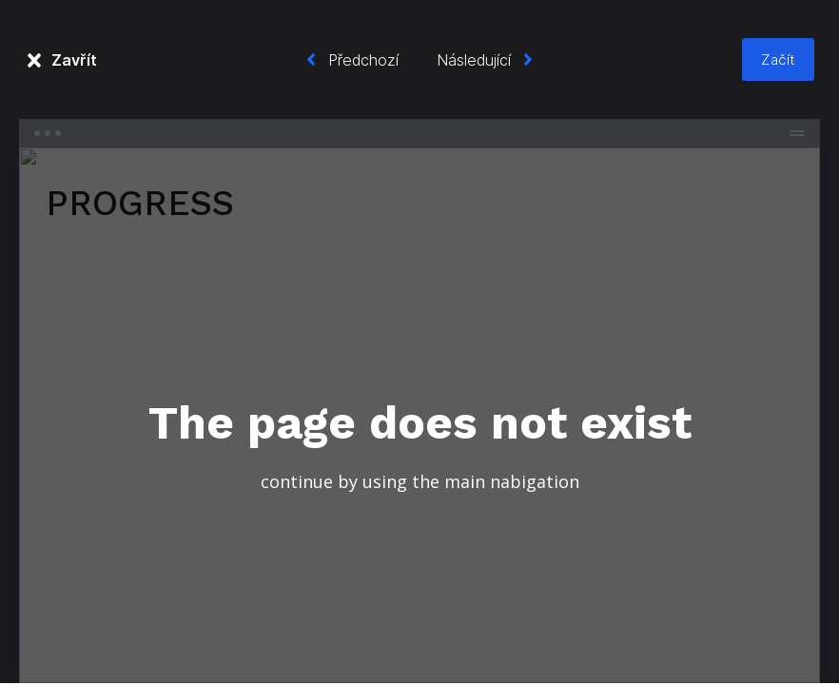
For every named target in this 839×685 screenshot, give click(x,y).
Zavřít (74, 59)
